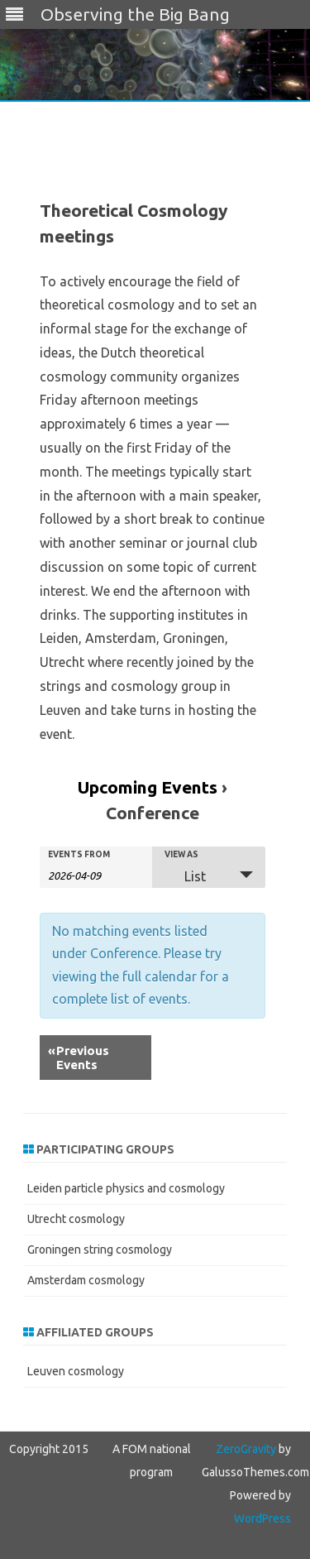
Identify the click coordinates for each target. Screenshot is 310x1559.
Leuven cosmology (75, 1371)
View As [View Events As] (181, 855)
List (185, 876)
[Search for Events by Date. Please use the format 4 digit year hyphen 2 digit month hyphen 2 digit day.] (89, 874)
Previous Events (78, 1057)
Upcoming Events (147, 787)
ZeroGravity (246, 1449)
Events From (79, 855)
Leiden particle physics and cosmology (126, 1188)
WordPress (262, 1518)
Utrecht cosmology (76, 1219)
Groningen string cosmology (99, 1249)
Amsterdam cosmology (86, 1280)
